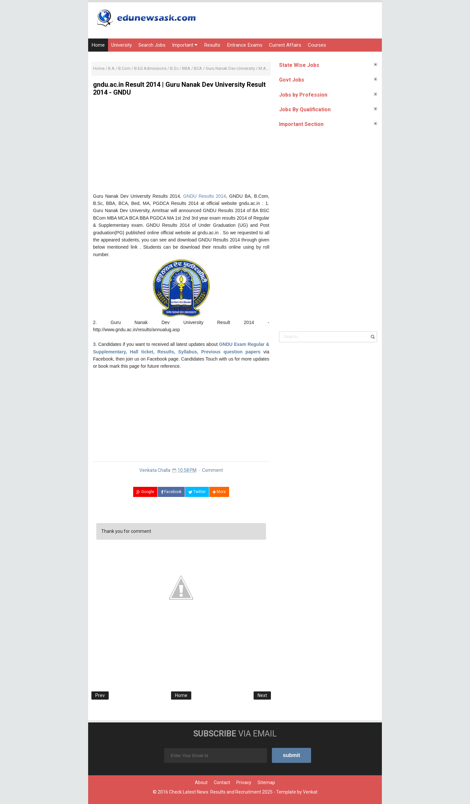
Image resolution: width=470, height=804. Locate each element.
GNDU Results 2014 (204, 196)
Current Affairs (285, 45)
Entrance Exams (244, 45)
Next (262, 695)
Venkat (310, 792)
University (121, 45)
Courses (317, 45)
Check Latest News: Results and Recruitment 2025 (221, 792)
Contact (222, 782)
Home (98, 45)
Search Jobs (151, 45)
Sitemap (266, 782)
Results (212, 45)
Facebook (171, 491)
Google (145, 491)
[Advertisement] (181, 147)
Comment (212, 470)
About (201, 782)
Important (184, 45)
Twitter (197, 491)
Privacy (243, 782)
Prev (100, 695)
